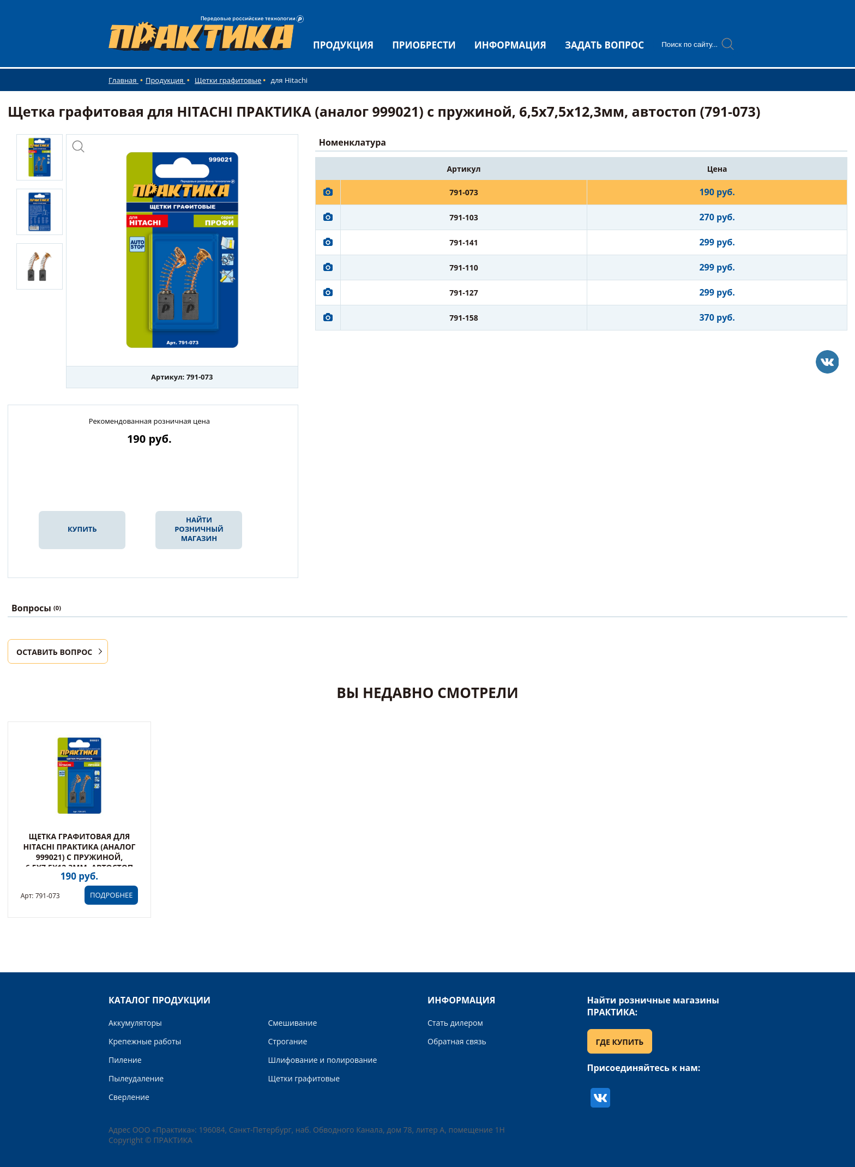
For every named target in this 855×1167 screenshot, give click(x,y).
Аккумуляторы (135, 1023)
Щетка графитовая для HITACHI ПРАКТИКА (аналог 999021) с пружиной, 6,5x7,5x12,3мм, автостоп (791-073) (79, 857)
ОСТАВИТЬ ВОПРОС (54, 652)
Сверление (129, 1097)
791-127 (463, 292)
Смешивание (292, 1023)
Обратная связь (457, 1041)
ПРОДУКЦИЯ (343, 45)
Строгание (288, 1041)
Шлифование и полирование (322, 1060)
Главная (124, 80)
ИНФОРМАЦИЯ (510, 45)
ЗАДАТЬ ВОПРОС (604, 45)
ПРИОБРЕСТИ (424, 45)
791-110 (463, 267)
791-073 (463, 192)
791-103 (463, 217)
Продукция (165, 80)
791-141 (463, 242)
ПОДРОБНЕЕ (111, 895)
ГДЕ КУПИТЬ (620, 1042)
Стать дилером (455, 1023)
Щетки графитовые (228, 80)
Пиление (125, 1060)
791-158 (463, 317)
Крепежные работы (145, 1041)
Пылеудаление (136, 1078)
